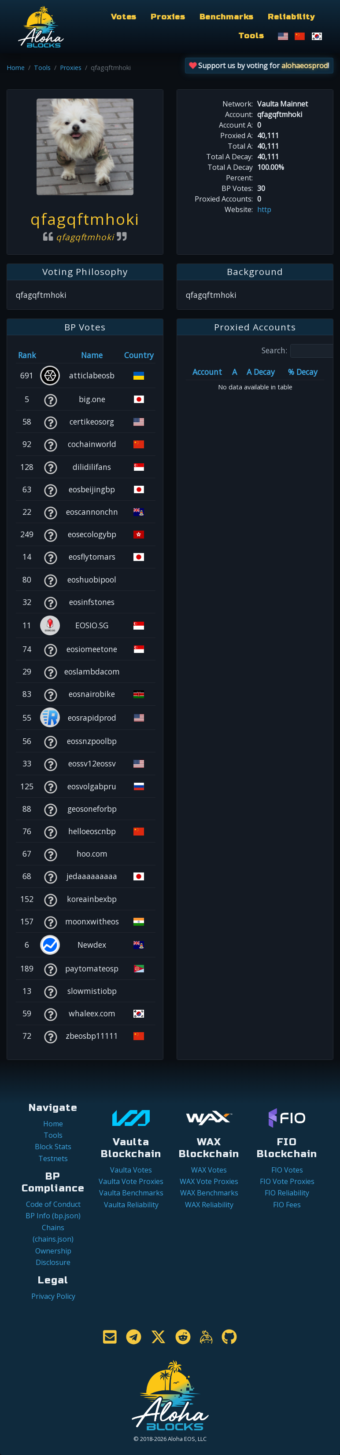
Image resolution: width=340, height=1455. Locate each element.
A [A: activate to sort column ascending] (234, 371)
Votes (124, 17)
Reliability (291, 17)
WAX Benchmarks (209, 1193)
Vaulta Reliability (131, 1204)
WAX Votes (209, 1170)
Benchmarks (227, 17)
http (264, 209)
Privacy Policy (53, 1296)
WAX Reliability (209, 1204)
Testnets (53, 1158)
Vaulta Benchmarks (131, 1193)
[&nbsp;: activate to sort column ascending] (50, 355)
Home (16, 67)
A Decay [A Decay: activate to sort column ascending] (261, 371)
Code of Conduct (53, 1204)
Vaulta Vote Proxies (131, 1181)
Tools (251, 35)
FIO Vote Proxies (287, 1181)
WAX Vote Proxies (209, 1181)
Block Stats (53, 1146)
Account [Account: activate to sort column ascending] (207, 371)
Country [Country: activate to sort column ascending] (139, 355)
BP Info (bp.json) (53, 1215)
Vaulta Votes (131, 1170)
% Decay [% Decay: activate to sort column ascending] (303, 371)
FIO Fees (287, 1204)
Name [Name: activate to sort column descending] (92, 355)
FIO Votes (287, 1170)
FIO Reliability (287, 1193)
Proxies (168, 17)
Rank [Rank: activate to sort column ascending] (27, 355)
